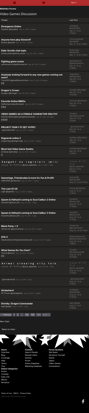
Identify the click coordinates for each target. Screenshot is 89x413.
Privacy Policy (25, 393)
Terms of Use (6, 393)
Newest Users (31, 355)
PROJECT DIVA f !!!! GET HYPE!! (18, 127)
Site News (53, 352)
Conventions (54, 366)
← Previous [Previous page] (6, 315)
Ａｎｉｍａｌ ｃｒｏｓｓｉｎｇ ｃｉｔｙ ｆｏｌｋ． (30, 263)
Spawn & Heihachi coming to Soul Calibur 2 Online (28, 199)
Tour (3, 366)
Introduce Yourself (57, 355)
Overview (5, 352)
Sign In (73, 2)
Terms (4, 363)
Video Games (55, 363)
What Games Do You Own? (15, 250)
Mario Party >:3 (9, 226)
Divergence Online (11, 26)
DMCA (15, 393)
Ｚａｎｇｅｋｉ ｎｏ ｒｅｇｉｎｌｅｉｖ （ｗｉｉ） (30, 161)
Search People (31, 352)
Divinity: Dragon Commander (17, 303)
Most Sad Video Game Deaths (17, 149)
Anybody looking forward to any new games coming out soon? (31, 76)
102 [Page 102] (26, 315)
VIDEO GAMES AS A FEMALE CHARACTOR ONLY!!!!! (29, 114)
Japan (51, 360)
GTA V (4, 237)
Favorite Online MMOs (13, 101)
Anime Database (32, 363)
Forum (27, 360)
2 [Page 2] (17, 315)
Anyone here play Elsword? (16, 39)
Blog (3, 355)
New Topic (4, 321)
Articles (28, 358)
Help (3, 360)
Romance (5, 382)
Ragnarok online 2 (11, 138)
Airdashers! (7, 290)
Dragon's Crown (10, 90)
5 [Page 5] (6, 119)
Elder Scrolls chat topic (13, 50)
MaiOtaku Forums (8, 9)
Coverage (5, 358)
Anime (51, 358)
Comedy (5, 374)
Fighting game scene (12, 61)
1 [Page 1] (14, 315)
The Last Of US (9, 188)
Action (4, 371)
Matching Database (33, 366)
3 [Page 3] (3, 83)
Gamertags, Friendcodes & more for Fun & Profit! (27, 177)
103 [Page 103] (32, 315)
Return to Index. (9, 329)
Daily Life (5, 377)
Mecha (4, 379)
